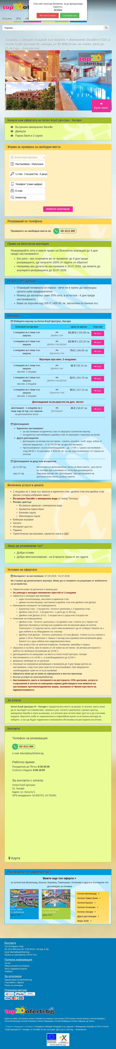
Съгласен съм (69, 15)
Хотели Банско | (83, 1019)
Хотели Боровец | (97, 1019)
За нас (8, 963)
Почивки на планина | (45, 1019)
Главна (8, 1026)
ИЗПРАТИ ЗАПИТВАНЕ (58, 209)
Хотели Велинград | (13, 1021)
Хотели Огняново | (29, 1021)
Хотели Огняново (86, 907)
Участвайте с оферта (14, 982)
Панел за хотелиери (14, 985)
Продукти (18, 1026)
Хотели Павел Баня (87, 898)
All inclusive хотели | (27, 1019)
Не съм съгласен (48, 15)
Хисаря (29, 1026)
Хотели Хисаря (85, 911)
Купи (97, 333)
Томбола (8, 971)
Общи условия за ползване (17, 966)
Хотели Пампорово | (46, 1021)
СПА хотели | (71, 1019)
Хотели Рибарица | (63, 1021)
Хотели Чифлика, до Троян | (83, 1021)
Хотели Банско (85, 902)
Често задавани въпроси (16, 969)
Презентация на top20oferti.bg (18, 980)
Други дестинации (86, 916)
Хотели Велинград (87, 893)
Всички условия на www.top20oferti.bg (33, 677)
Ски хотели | (59, 1019)
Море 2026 (83, 921)
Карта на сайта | (12, 1019)
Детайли (58, 10)
